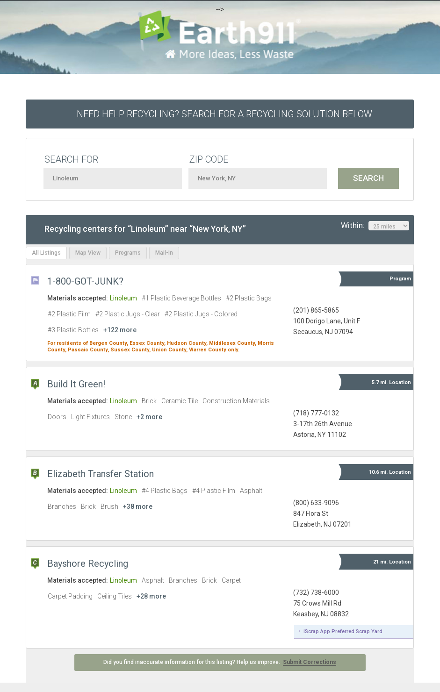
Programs (128, 253)
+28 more (151, 596)
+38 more (137, 506)
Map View (88, 253)
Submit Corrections (309, 662)
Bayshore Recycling (87, 563)
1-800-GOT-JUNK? (85, 281)
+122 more (120, 330)
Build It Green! (76, 384)
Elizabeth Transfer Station (100, 473)
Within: (375, 226)
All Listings (46, 253)
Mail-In (164, 253)
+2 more (149, 417)
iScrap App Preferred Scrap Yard (342, 631)
